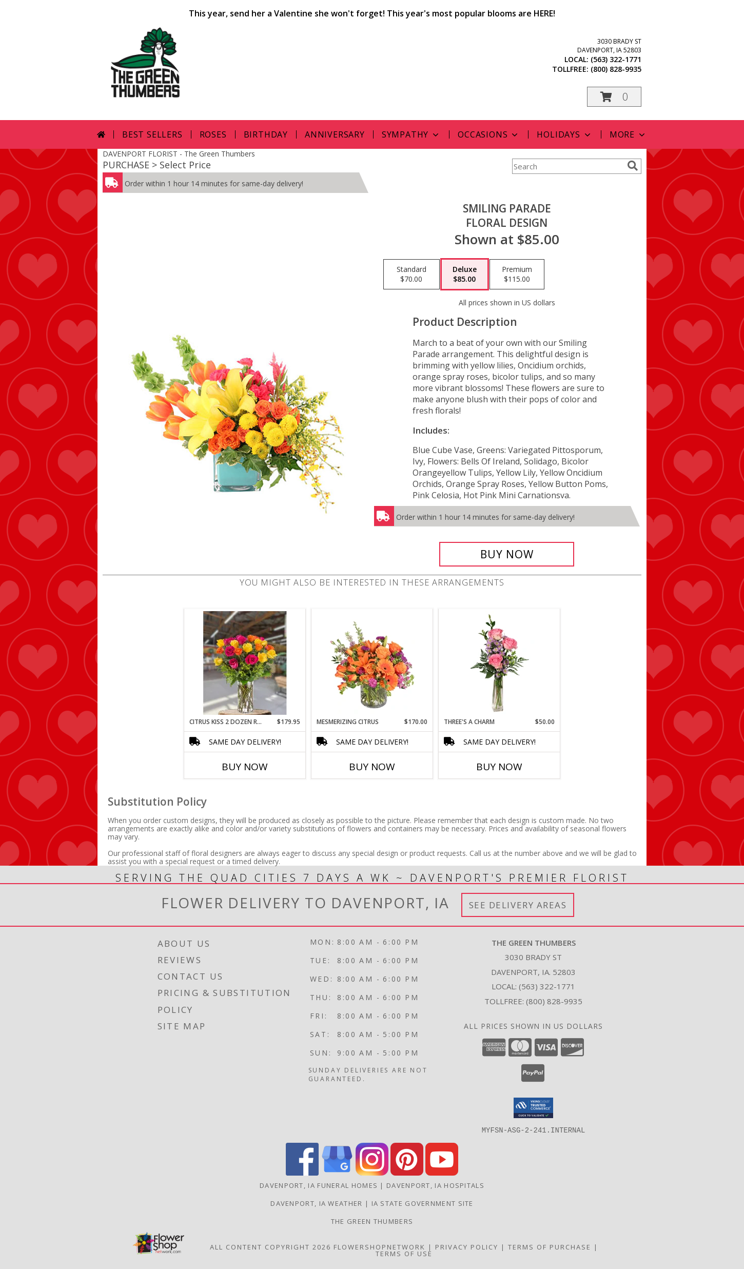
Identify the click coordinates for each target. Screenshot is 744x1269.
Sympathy (411, 134)
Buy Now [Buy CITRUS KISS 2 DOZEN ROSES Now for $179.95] (245, 766)
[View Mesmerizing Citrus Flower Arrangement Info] (372, 663)
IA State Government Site (422, 1202)
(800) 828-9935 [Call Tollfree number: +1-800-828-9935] (554, 1001)
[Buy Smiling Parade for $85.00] (506, 554)
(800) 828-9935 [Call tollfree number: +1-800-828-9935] (616, 69)
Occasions (489, 134)
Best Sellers (152, 134)
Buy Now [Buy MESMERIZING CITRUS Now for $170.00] (372, 766)
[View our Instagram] (372, 1172)
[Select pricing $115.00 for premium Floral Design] (517, 274)
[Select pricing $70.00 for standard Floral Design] (411, 274)
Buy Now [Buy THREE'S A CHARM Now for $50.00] (499, 766)
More (628, 134)
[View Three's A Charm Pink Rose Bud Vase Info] (499, 663)
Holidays (564, 134)
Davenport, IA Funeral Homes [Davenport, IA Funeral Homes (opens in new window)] (319, 1184)
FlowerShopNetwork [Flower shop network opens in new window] (379, 1246)
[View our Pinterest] (406, 1172)
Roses (213, 134)
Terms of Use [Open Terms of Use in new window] (404, 1253)
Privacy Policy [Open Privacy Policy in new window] (466, 1246)
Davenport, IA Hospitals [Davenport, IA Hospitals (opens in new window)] (435, 1184)
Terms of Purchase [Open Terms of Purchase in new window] (549, 1246)
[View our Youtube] (441, 1172)
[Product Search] (567, 166)
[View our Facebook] (302, 1172)
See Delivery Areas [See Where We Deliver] (518, 905)
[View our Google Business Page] (337, 1172)
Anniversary (335, 134)
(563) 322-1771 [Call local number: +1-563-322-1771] (616, 59)
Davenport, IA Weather (316, 1202)
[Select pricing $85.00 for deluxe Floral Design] (464, 274)
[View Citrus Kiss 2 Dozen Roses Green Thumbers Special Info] (245, 663)
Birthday (266, 134)
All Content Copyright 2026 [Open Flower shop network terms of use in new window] (270, 1246)
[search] (632, 165)
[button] (614, 97)
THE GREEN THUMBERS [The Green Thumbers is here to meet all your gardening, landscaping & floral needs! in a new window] (372, 1220)
